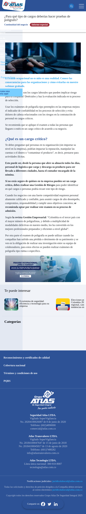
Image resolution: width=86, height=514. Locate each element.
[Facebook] (43, 504)
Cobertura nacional (14, 365)
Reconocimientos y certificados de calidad (27, 357)
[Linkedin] (56, 504)
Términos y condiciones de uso (20, 373)
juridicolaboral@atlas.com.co (67, 481)
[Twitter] (49, 504)
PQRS (7, 381)
